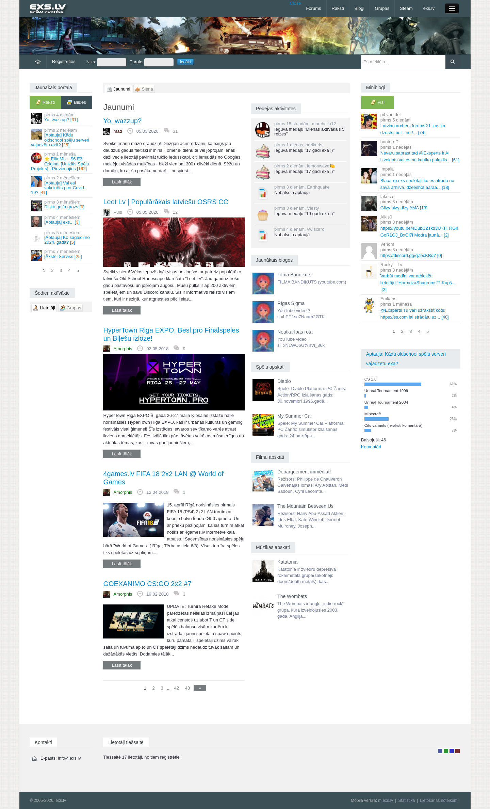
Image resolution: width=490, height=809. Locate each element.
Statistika (406, 800)
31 (175, 131)
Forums (313, 8)
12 (175, 212)
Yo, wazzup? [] (61, 118)
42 (176, 688)
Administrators (457, 751)
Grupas (382, 8)
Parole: (152, 62)
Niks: (106, 62)
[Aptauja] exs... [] (61, 221)
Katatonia (287, 562)
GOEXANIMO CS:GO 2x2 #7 (147, 583)
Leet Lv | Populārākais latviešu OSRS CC (165, 202)
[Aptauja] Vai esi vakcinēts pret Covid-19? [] (61, 185)
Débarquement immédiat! (304, 471)
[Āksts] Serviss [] (61, 255)
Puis (117, 212)
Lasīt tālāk (122, 181)
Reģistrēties (64, 61)
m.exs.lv (385, 800)
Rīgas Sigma (291, 303)
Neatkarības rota (295, 332)
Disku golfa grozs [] (61, 205)
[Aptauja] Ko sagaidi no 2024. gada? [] (61, 237)
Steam (406, 8)
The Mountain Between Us (305, 506)
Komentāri (371, 446)
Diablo (284, 381)
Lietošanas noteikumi (439, 800)
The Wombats (292, 596)
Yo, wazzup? (122, 121)
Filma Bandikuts (294, 274)
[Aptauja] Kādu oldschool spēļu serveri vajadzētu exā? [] (61, 137)
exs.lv (429, 8)
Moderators (451, 751)
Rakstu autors (445, 751)
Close (295, 3)
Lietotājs (440, 751)
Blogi (359, 8)
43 (187, 688)
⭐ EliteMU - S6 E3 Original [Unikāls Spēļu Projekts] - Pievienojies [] (61, 161)
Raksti (338, 8)
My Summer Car (294, 416)
